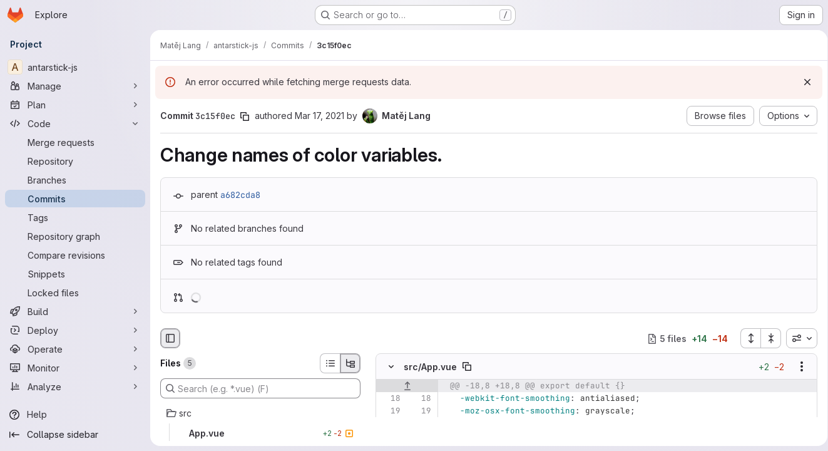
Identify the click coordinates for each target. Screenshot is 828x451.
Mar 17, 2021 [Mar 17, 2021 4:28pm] (319, 115)
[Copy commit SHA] (244, 116)
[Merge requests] (75, 142)
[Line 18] (390, 399)
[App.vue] (260, 433)
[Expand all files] (746, 338)
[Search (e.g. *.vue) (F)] (260, 388)
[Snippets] (75, 274)
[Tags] (75, 217)
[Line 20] (390, 424)
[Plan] (75, 104)
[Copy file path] (466, 367)
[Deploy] (75, 330)
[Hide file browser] (170, 338)
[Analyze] (75, 386)
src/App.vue (430, 366)
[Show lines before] (407, 386)
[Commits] (75, 198)
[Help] (75, 414)
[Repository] (75, 161)
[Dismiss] (802, 82)
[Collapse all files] (767, 338)
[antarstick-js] (75, 67)
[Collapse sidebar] (75, 434)
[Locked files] (75, 292)
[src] (260, 413)
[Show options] (797, 367)
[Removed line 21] (390, 436)
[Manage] (75, 86)
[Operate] (75, 349)
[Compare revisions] (75, 255)
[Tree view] (350, 363)
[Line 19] (390, 411)
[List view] (330, 363)
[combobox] (797, 338)
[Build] (75, 311)
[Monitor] (75, 367)
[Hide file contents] (391, 367)
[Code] (75, 123)
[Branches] (75, 180)
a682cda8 (240, 194)
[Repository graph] (75, 236)
